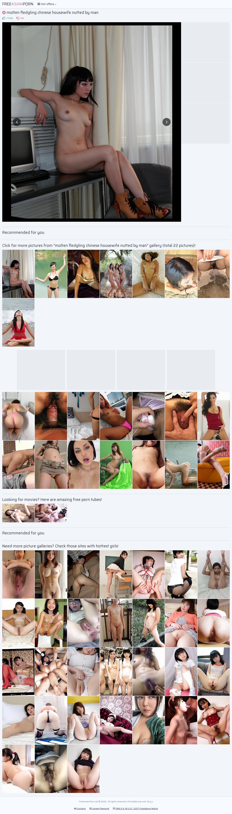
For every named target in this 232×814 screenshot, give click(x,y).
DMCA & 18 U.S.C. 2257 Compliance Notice (135, 808)
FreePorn (17, 4)
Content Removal (99, 808)
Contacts (80, 808)
